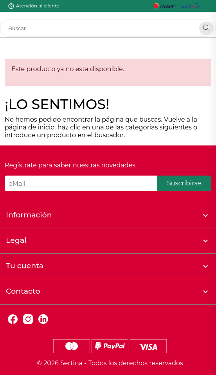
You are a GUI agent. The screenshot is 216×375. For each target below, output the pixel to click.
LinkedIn (43, 319)
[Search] (206, 28)
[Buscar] (108, 28)
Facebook (13, 319)
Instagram (28, 319)
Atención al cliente (37, 6)
